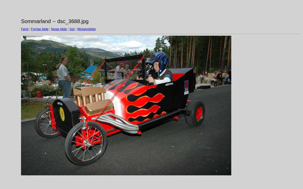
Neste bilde (59, 29)
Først (24, 29)
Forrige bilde (40, 29)
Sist (72, 29)
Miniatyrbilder (86, 29)
